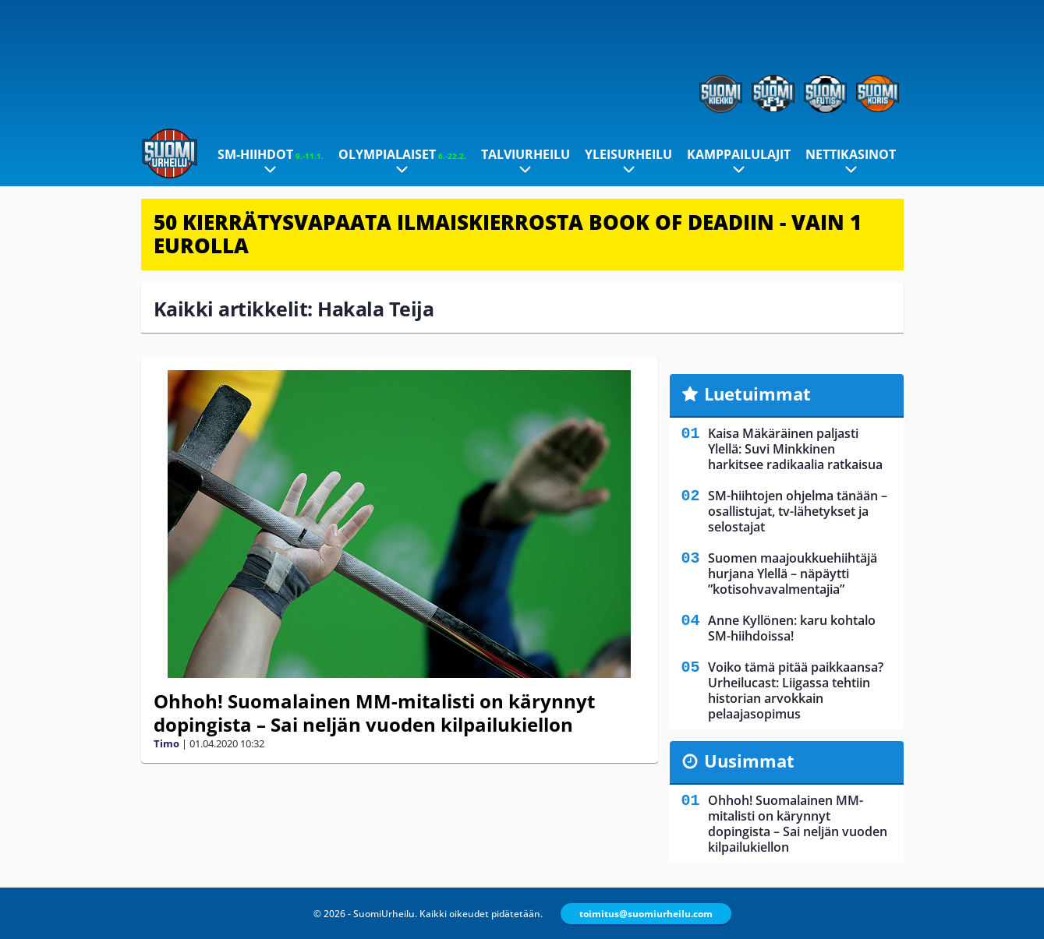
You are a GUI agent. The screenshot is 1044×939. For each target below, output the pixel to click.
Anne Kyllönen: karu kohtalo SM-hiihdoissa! (792, 628)
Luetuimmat (757, 393)
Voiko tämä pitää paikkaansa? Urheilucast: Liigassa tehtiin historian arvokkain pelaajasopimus (795, 690)
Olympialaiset (402, 154)
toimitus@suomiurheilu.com (646, 913)
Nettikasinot (850, 154)
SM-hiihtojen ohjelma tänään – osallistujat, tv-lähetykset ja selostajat (797, 511)
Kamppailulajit (739, 154)
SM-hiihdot (271, 154)
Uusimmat (749, 760)
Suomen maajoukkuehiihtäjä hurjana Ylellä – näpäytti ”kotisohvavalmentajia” (792, 573)
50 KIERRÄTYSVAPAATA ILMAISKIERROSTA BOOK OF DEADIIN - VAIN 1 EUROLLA (508, 233)
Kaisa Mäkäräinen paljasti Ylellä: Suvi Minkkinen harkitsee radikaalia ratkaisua (795, 449)
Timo (166, 743)
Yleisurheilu (628, 154)
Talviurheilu (525, 154)
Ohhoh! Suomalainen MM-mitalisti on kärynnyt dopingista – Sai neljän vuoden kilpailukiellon (374, 712)
